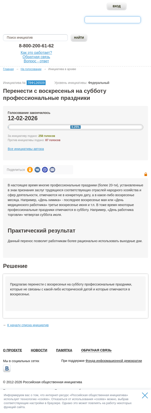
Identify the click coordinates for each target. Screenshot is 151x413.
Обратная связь (36, 57)
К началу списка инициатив (28, 325)
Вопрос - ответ (36, 61)
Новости (39, 350)
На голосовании (31, 69)
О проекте (12, 350)
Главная (8, 69)
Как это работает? (36, 53)
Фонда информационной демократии (114, 361)
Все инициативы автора (26, 149)
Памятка (64, 350)
